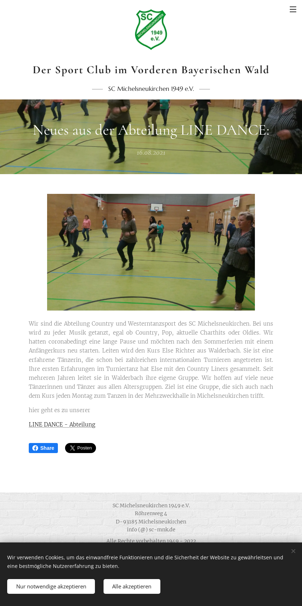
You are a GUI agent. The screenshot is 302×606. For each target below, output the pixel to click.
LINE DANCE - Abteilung (62, 424)
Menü (293, 9)
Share (43, 448)
